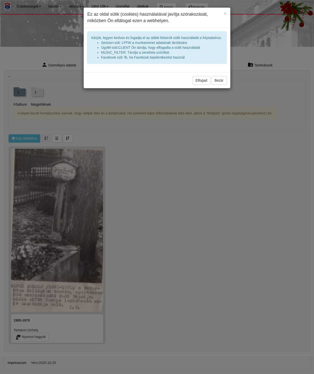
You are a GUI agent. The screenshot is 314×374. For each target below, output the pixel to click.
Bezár (218, 80)
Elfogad (201, 80)
